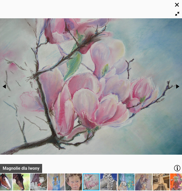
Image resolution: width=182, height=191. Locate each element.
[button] (177, 14)
